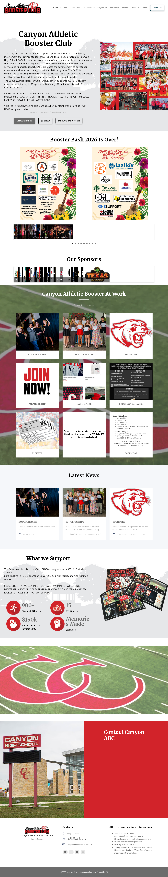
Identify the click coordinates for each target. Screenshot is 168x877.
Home (56, 7)
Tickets (133, 8)
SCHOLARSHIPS (75, 521)
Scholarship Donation (69, 121)
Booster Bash (89, 8)
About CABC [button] (76, 8)
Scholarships (114, 8)
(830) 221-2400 (73, 833)
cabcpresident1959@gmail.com (79, 844)
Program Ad (102, 8)
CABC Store (143, 8)
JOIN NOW (45, 121)
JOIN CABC (157, 8)
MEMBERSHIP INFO (24, 121)
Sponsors (125, 8)
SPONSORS (118, 521)
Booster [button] (63, 8)
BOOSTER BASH (28, 521)
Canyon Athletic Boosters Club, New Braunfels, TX (87, 872)
